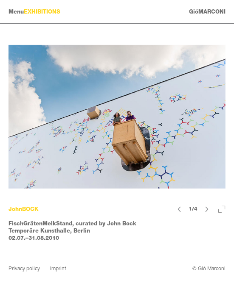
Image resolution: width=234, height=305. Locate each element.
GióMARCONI (207, 11)
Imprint (58, 269)
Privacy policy (24, 269)
